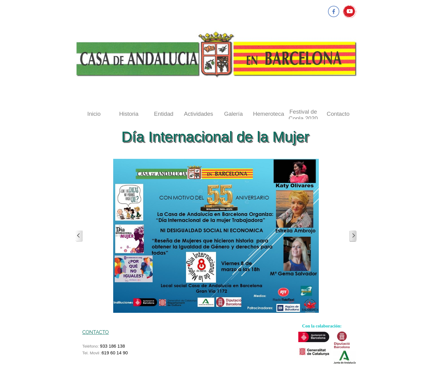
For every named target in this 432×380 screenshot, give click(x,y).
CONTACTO (95, 332)
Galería (233, 114)
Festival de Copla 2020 (303, 115)
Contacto (338, 114)
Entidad (163, 114)
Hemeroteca (268, 114)
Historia (128, 114)
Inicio (94, 114)
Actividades (198, 114)
